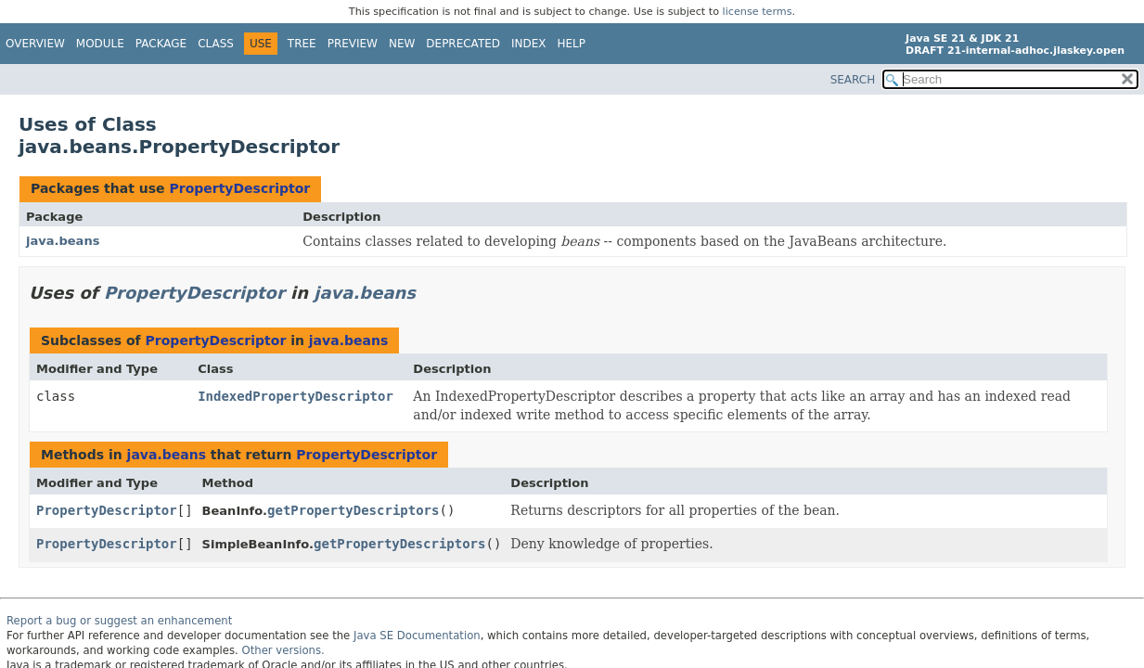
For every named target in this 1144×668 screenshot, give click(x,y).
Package (160, 43)
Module (100, 43)
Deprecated (463, 43)
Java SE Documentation (417, 635)
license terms (757, 12)
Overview (35, 43)
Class (216, 43)
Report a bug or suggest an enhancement (119, 620)
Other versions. (283, 650)
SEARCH (853, 79)
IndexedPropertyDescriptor (295, 396)
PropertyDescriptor (239, 188)
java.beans (62, 241)
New (402, 43)
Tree (302, 43)
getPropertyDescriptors (353, 510)
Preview (353, 43)
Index (528, 43)
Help (572, 43)
